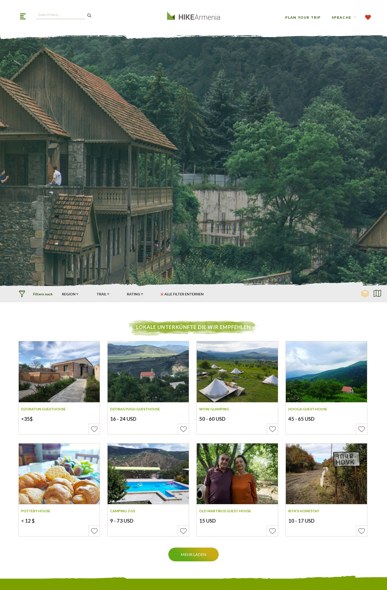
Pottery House (35, 511)
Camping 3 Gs (122, 511)
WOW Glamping (214, 409)
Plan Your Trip (303, 17)
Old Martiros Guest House (225, 511)
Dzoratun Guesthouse (43, 409)
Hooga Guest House (307, 409)
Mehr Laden (193, 554)
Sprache (341, 17)
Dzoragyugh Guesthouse (135, 409)
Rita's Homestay (303, 511)
